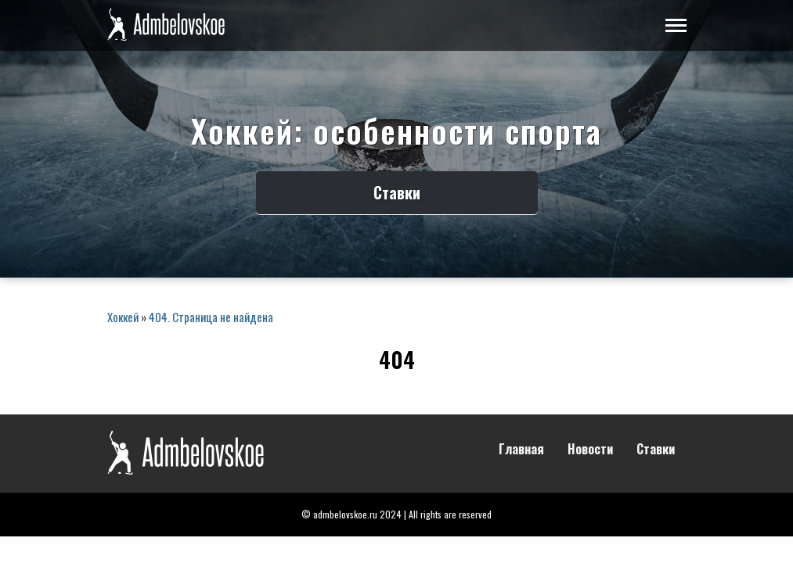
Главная (521, 449)
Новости (590, 449)
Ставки (396, 192)
